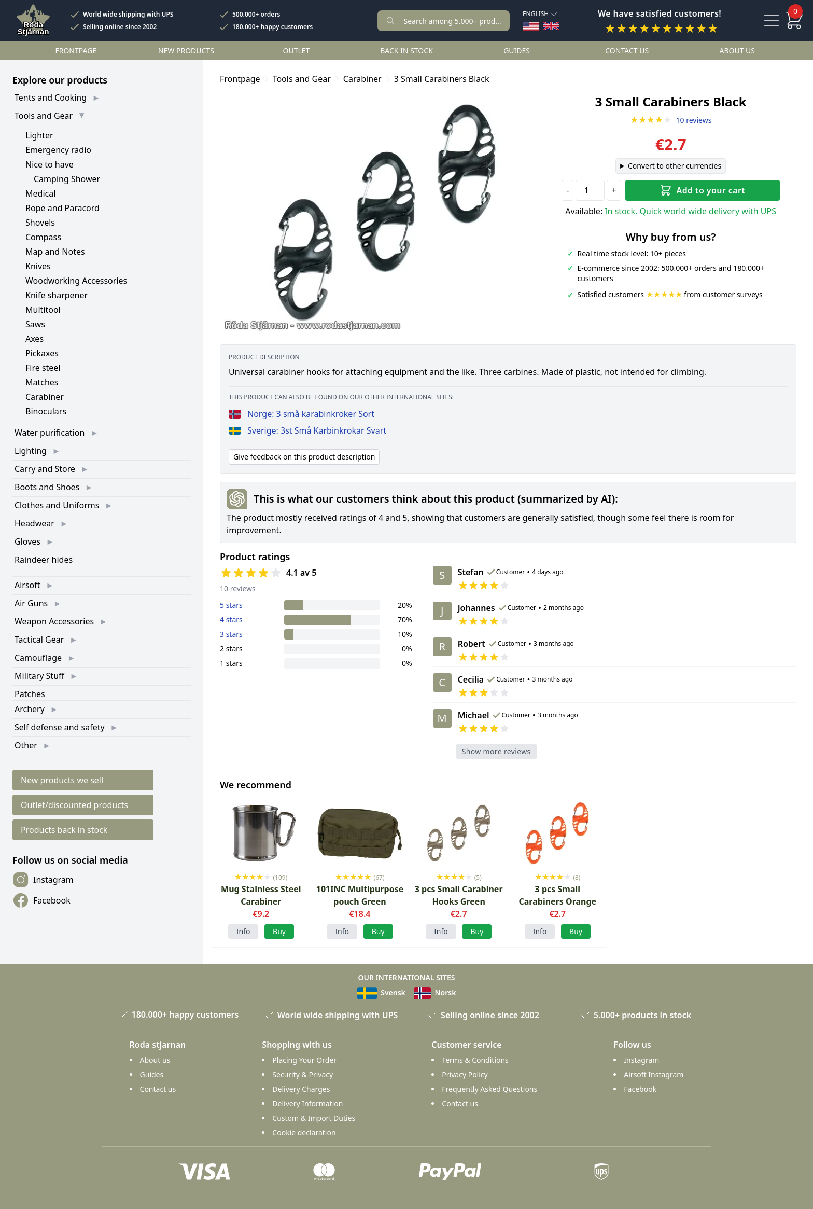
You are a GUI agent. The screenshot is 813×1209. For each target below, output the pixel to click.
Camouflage (38, 657)
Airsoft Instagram (653, 1074)
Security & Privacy (302, 1074)
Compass (43, 237)
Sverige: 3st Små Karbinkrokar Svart (307, 430)
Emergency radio (58, 150)
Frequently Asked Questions (489, 1089)
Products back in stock (64, 830)
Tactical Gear (39, 639)
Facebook (41, 900)
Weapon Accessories (54, 621)
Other (26, 745)
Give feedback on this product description (304, 457)
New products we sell (62, 780)
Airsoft (27, 585)
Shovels (40, 222)
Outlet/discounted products (74, 805)
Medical (40, 193)
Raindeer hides (44, 559)
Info (243, 931)
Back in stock (406, 50)
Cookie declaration (303, 1132)
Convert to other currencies (674, 166)
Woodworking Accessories (76, 280)
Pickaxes (42, 353)
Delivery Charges (301, 1089)
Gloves (27, 541)
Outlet (296, 50)
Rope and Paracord (62, 208)
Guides (516, 50)
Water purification (50, 432)
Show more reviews (496, 751)
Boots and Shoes (47, 487)
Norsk (435, 992)
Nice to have (49, 164)
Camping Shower (67, 179)
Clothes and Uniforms (57, 505)
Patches (30, 694)
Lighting (31, 450)
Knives (38, 266)
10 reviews (671, 120)
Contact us (627, 50)
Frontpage (75, 50)
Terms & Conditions (475, 1060)
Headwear (34, 523)
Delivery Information (307, 1103)
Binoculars (45, 411)
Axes (34, 338)
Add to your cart (702, 190)
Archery (30, 709)
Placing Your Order (304, 1060)
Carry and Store (45, 469)
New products (186, 50)
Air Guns (31, 603)
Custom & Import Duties (313, 1118)
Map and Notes (55, 251)
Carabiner (44, 396)
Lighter (39, 135)
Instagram (43, 879)
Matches (42, 382)
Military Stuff (39, 676)
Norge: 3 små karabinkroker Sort (301, 414)
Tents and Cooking (51, 97)
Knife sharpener (56, 295)
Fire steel (43, 367)
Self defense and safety (60, 727)
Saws (35, 324)
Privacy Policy (464, 1074)
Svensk (381, 992)
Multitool (43, 309)
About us (737, 50)
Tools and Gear (44, 115)
